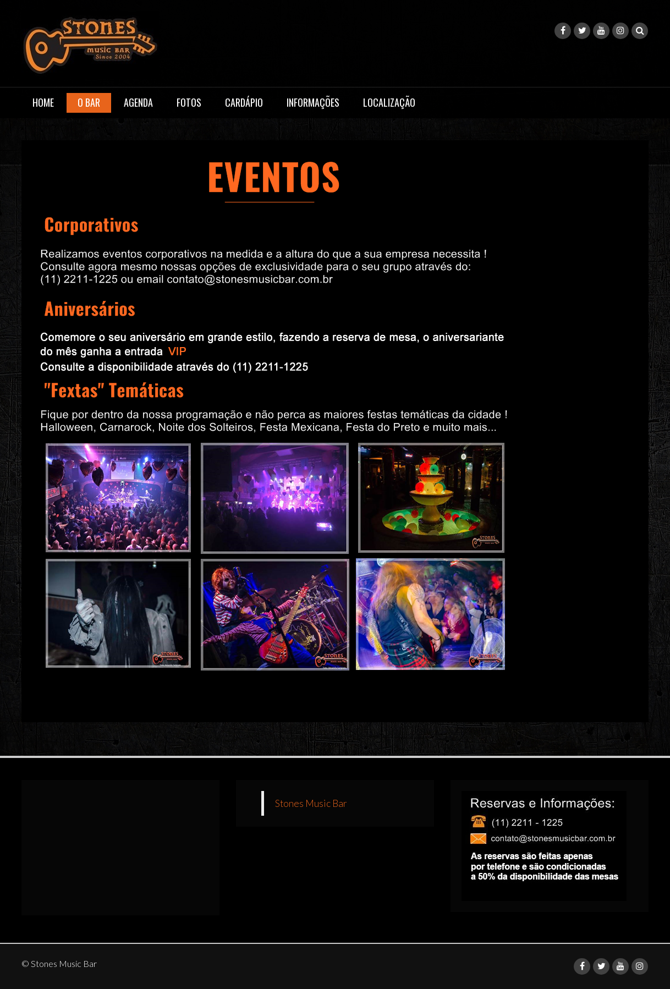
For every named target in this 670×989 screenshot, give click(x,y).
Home (43, 102)
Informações (313, 102)
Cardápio (244, 102)
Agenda (138, 102)
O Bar (89, 102)
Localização (389, 102)
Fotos (189, 102)
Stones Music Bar (311, 803)
